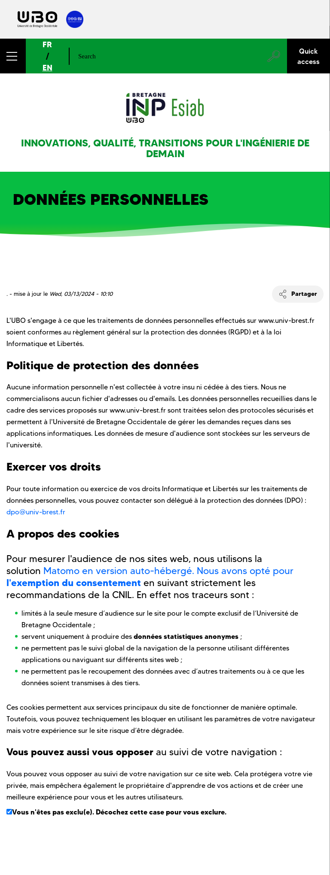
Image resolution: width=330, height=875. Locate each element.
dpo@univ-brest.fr (35, 512)
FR (47, 44)
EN (47, 68)
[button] (13, 56)
